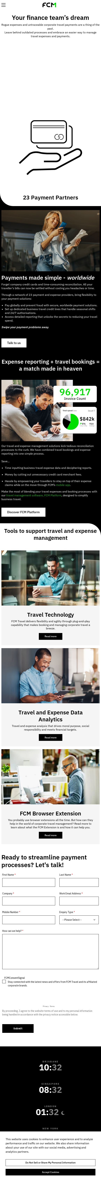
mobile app (63, 485)
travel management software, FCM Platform (33, 495)
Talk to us (14, 343)
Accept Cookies (50, 1172)
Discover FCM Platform (23, 512)
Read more (53, 637)
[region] (50, 1156)
